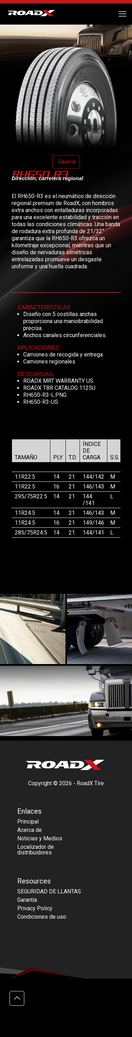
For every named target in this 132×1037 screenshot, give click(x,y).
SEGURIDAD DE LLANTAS (49, 891)
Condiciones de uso (41, 916)
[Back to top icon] (17, 998)
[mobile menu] (122, 14)
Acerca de (29, 830)
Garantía (27, 900)
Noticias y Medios (39, 838)
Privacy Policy (34, 908)
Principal (28, 821)
